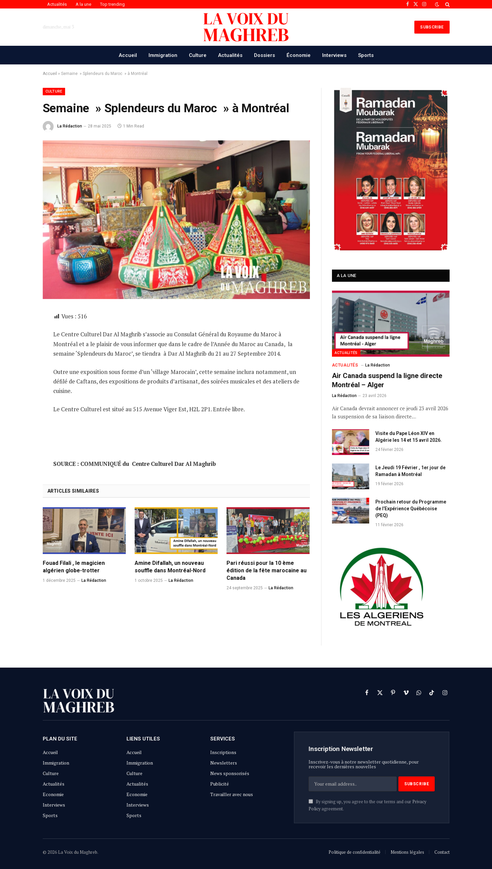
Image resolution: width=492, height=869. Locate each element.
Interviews (334, 55)
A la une (83, 4)
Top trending (112, 4)
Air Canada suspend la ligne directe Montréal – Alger (387, 380)
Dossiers (264, 55)
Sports (366, 55)
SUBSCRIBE (432, 27)
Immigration (163, 55)
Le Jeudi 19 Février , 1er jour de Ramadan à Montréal (410, 471)
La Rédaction (69, 126)
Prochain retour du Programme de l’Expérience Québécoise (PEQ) (410, 508)
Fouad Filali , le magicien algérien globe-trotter (74, 567)
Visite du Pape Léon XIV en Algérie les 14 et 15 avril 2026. (408, 437)
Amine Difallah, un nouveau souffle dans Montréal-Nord (170, 567)
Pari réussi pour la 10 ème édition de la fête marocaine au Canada (267, 570)
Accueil (128, 55)
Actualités (57, 4)
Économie (299, 55)
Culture (197, 55)
